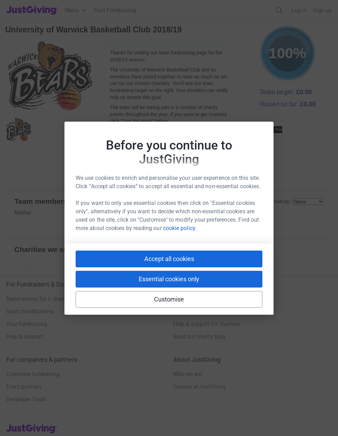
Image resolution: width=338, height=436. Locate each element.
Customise (169, 299)
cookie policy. (180, 228)
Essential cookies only (169, 279)
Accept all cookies (169, 258)
